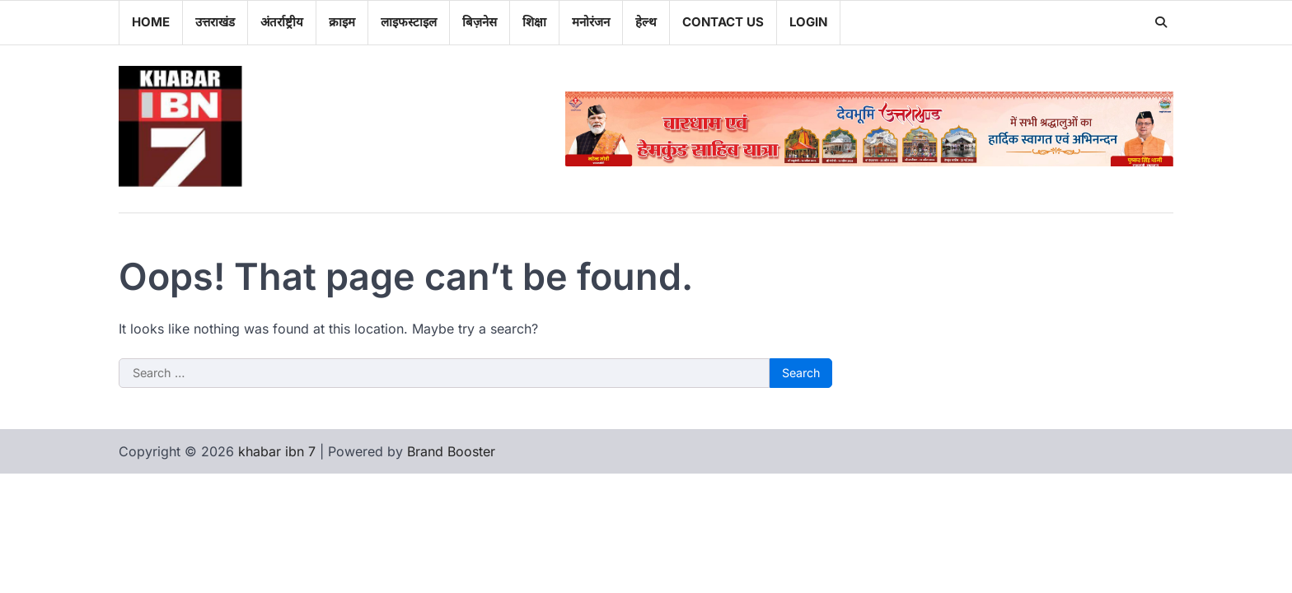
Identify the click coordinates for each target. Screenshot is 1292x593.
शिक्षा (534, 22)
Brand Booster (451, 451)
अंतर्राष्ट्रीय (281, 22)
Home (151, 22)
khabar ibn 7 (277, 451)
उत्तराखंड (215, 22)
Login (808, 22)
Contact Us (723, 22)
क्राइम (342, 22)
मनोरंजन (591, 22)
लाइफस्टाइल (409, 22)
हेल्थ (646, 22)
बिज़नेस (479, 22)
